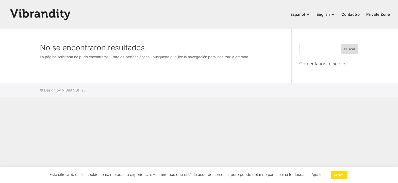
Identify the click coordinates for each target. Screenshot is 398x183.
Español (297, 15)
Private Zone (378, 15)
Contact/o (350, 15)
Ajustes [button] (318, 174)
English (323, 15)
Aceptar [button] (339, 175)
